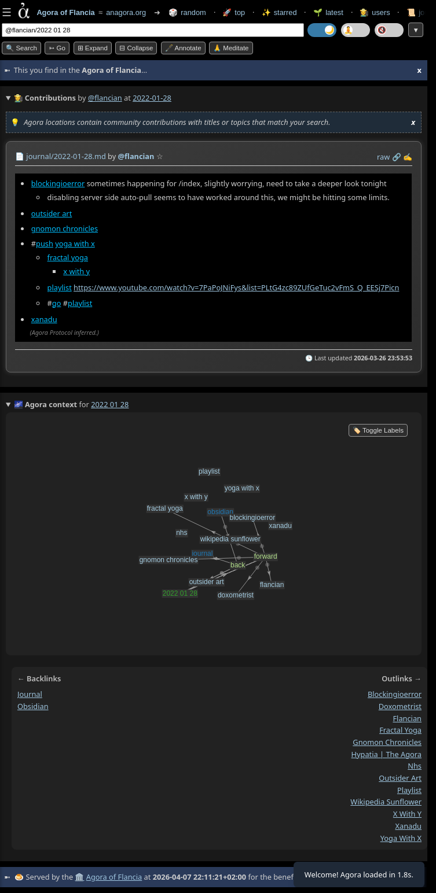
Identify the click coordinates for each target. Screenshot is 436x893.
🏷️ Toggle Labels (378, 430)
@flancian (105, 98)
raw (383, 157)
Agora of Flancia (114, 877)
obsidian (33, 706)
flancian (407, 718)
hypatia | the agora (386, 754)
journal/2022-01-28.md (65, 156)
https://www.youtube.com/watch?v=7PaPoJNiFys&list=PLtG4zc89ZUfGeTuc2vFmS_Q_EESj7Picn (236, 288)
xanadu (44, 319)
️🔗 (396, 157)
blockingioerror (58, 183)
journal (29, 694)
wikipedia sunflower (386, 802)
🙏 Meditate (230, 48)
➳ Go (57, 48)
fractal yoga (68, 257)
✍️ (407, 157)
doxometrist (400, 706)
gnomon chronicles (64, 228)
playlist (59, 288)
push (44, 243)
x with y (76, 271)
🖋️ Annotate (183, 48)
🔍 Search (21, 48)
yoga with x (75, 243)
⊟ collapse (136, 48)
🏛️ (79, 877)
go (56, 303)
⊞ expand (93, 48)
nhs (415, 766)
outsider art (51, 213)
